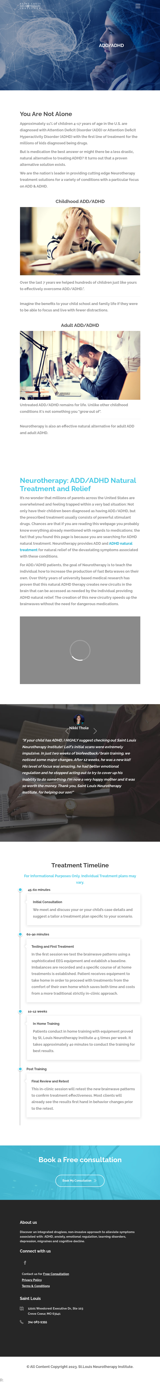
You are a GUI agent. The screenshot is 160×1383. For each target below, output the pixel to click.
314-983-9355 (37, 1322)
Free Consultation (56, 1274)
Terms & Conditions (36, 1286)
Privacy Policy (32, 1280)
